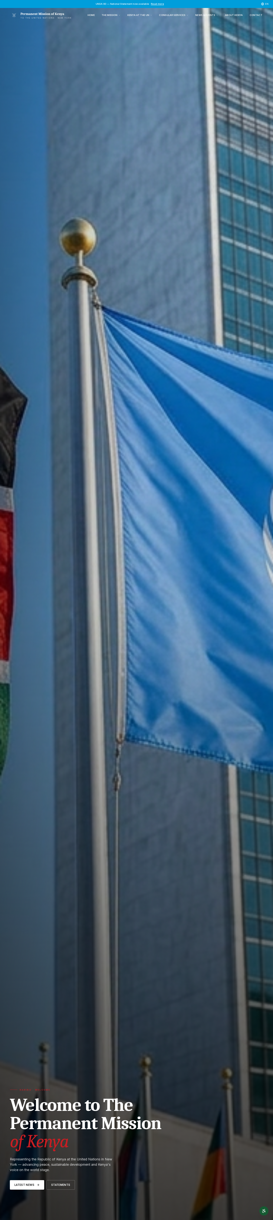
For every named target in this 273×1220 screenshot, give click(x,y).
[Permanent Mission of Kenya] (41, 15)
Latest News (27, 1184)
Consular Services (173, 15)
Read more (157, 3)
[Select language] (265, 4)
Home (91, 15)
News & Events (206, 15)
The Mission (111, 15)
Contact (256, 15)
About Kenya (234, 15)
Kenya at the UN (139, 15)
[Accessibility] (263, 1210)
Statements (60, 1184)
